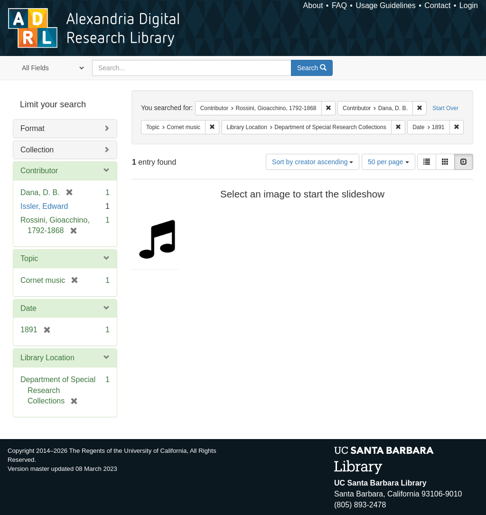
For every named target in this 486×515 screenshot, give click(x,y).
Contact (437, 5)
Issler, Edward (44, 206)
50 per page (388, 162)
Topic (29, 258)
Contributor (39, 171)
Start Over (445, 108)
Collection (37, 150)
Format (32, 128)
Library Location (47, 358)
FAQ (339, 5)
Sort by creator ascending (312, 162)
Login (468, 5)
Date (28, 308)
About (313, 5)
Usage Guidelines (385, 5)
